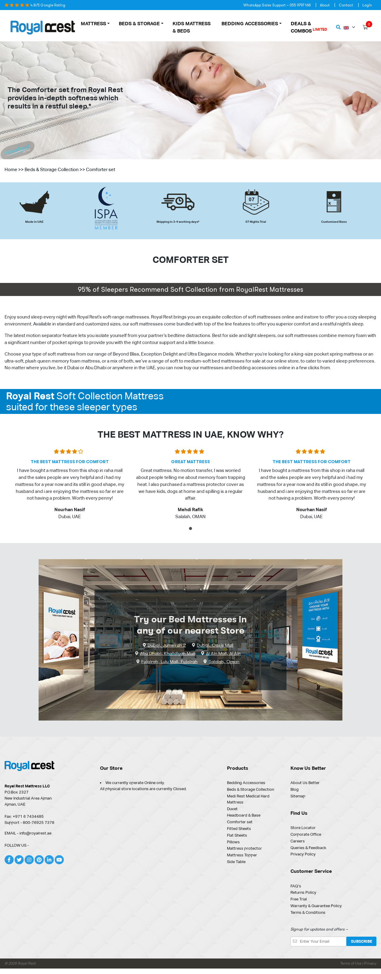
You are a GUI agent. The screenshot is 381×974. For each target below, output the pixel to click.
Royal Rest (27, 963)
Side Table (236, 861)
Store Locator (303, 827)
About (325, 5)
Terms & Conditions (307, 912)
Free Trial (298, 899)
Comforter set (239, 822)
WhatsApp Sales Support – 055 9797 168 (277, 5)
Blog (294, 789)
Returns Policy (303, 892)
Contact (346, 5)
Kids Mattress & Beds (192, 27)
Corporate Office (305, 834)
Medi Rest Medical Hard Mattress (248, 799)
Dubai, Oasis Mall (215, 645)
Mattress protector (244, 848)
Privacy (370, 963)
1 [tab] (191, 529)
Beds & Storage (139, 23)
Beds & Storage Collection (52, 169)
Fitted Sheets (239, 828)
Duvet (232, 809)
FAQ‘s (295, 886)
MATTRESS (93, 23)
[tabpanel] (69, 486)
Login (367, 5)
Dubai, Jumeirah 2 (167, 645)
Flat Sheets (237, 835)
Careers (297, 841)
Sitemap (297, 796)
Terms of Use (351, 963)
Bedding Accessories (249, 23)
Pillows (233, 842)
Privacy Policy (303, 854)
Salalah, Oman (223, 661)
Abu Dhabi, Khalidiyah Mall (167, 653)
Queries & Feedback (308, 847)
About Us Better (305, 782)
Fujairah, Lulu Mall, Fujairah (169, 661)
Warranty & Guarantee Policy (316, 905)
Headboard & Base (243, 815)
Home (11, 169)
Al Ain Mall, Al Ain (223, 653)
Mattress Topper (242, 855)
